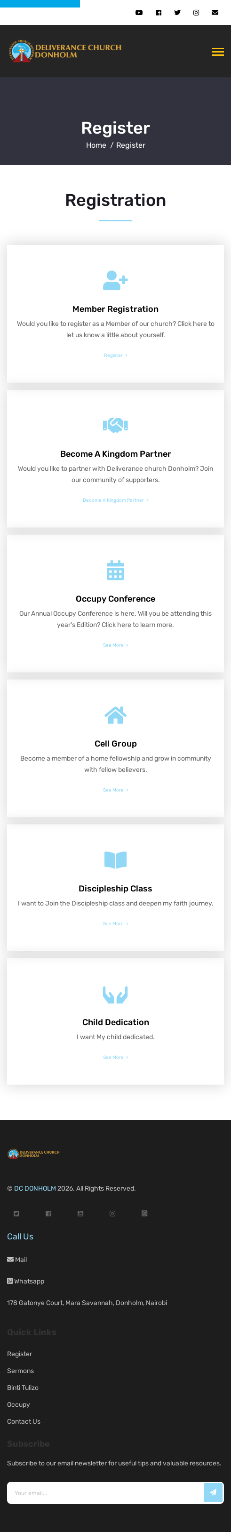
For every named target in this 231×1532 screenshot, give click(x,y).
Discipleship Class (115, 888)
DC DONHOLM (35, 1188)
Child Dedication (115, 1022)
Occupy (18, 1405)
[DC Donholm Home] (67, 51)
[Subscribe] (213, 1492)
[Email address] (115, 1493)
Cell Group (116, 744)
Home (96, 145)
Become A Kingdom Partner (115, 454)
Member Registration (115, 309)
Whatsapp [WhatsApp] (25, 1281)
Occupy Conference (115, 599)
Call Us (20, 1236)
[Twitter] (16, 1213)
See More (113, 645)
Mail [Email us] (17, 1260)
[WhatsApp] (144, 1213)
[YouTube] (80, 1213)
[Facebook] (48, 1213)
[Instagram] (112, 1213)
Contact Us (23, 1422)
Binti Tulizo (23, 1388)
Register (115, 128)
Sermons (20, 1371)
